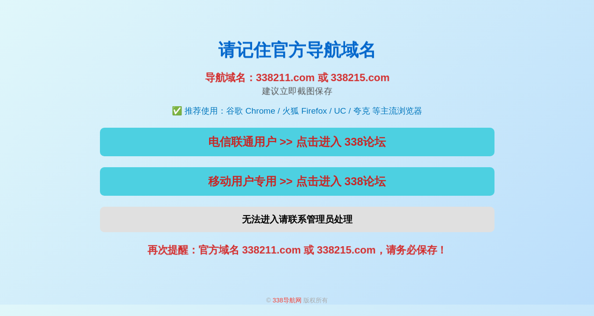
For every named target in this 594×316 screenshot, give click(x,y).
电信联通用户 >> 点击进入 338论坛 (297, 142)
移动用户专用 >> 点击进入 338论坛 (297, 181)
